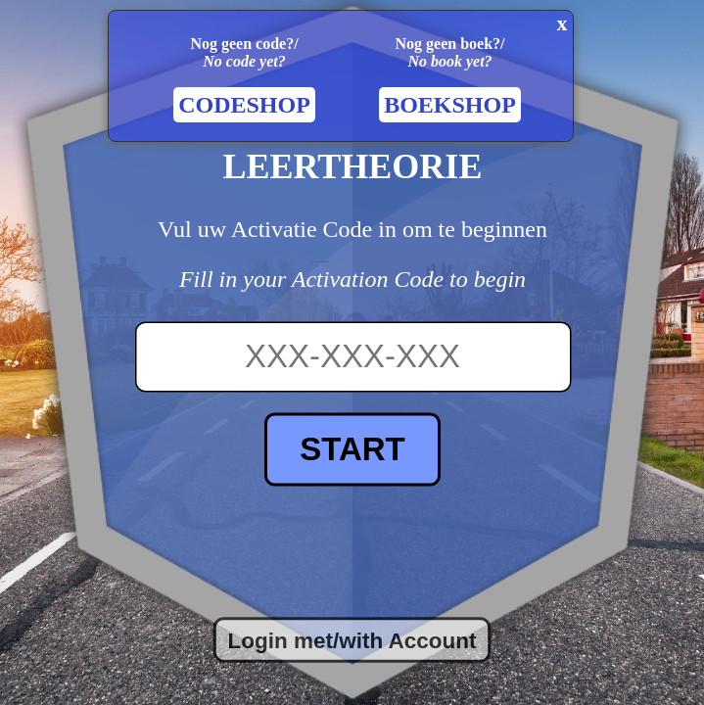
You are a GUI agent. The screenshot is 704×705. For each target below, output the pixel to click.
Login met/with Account (351, 640)
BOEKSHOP (450, 105)
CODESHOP (244, 105)
